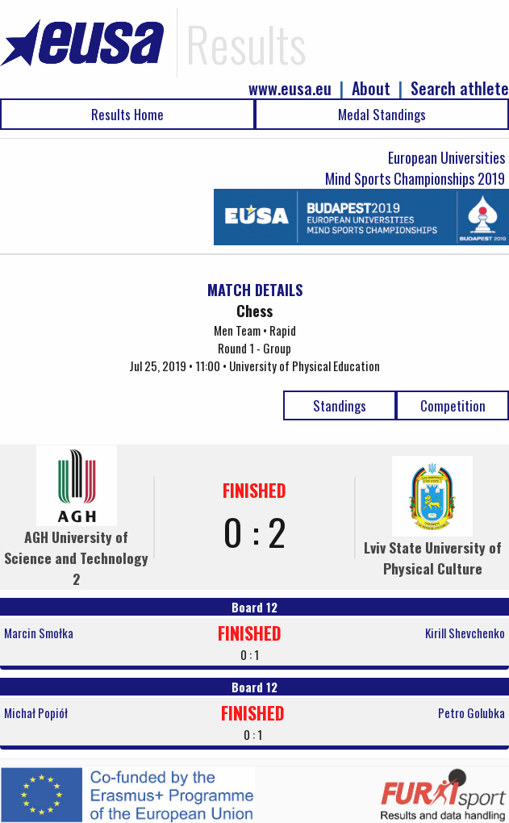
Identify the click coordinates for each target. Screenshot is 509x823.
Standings (339, 405)
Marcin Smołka (38, 632)
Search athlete (460, 88)
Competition (453, 405)
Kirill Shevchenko (465, 632)
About (371, 88)
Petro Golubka (471, 712)
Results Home (127, 114)
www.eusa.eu (290, 88)
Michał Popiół (36, 712)
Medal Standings (382, 114)
